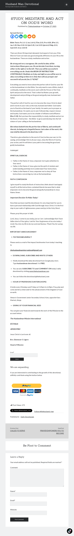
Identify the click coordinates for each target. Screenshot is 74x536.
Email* (12, 500)
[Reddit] (29, 36)
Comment (14, 467)
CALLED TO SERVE (17, 431)
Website (13, 510)
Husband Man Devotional (22, 4)
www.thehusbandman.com (39, 271)
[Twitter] (17, 36)
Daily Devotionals (27, 417)
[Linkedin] (21, 36)
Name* (12, 491)
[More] (34, 36)
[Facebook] (12, 36)
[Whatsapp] (25, 36)
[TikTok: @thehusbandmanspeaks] (69, 531)
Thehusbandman (34, 26)
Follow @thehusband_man (44, 411)
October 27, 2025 (49, 26)
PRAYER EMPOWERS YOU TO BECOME (52, 432)
